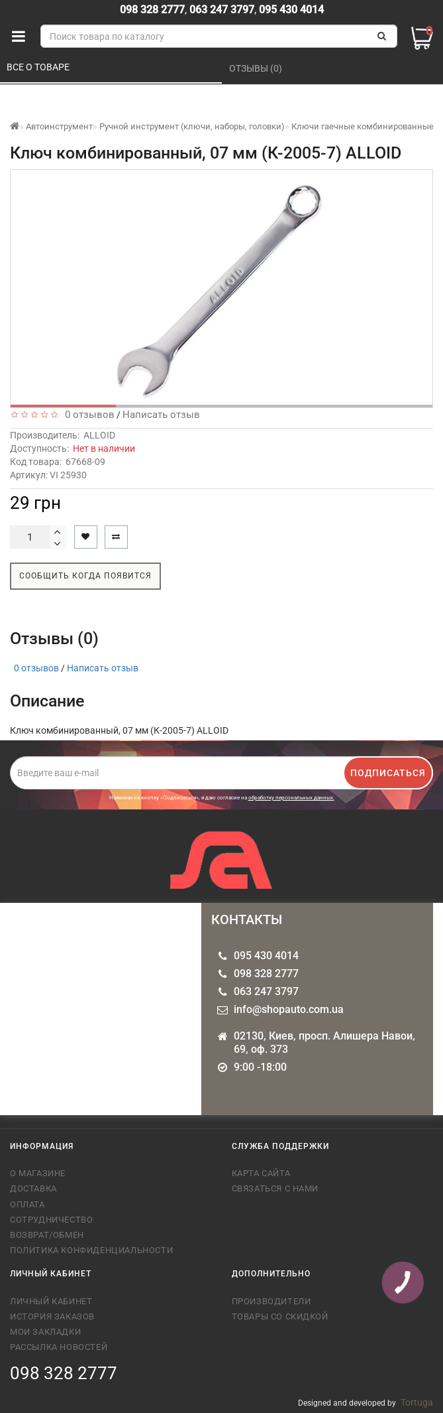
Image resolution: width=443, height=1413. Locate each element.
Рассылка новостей (58, 1347)
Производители (271, 1301)
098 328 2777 (152, 9)
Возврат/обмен (47, 1235)
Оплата (27, 1204)
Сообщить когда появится (85, 575)
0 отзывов (87, 415)
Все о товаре (39, 67)
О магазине (38, 1173)
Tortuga (417, 1402)
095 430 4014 (290, 9)
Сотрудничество (51, 1220)
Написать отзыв (161, 415)
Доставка (33, 1188)
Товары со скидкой (280, 1316)
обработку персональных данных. (291, 798)
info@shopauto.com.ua (289, 1009)
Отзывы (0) (256, 68)
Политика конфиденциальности (91, 1250)
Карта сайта (261, 1173)
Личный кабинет (51, 1301)
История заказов (52, 1316)
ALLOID (99, 435)
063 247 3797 (221, 9)
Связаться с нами (275, 1188)
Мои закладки (45, 1332)
